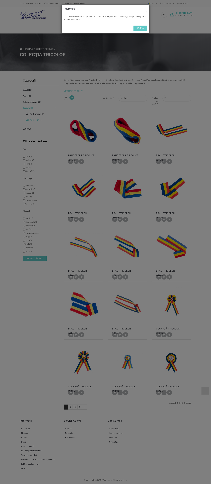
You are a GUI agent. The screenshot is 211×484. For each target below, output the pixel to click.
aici (79, 19)
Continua (140, 28)
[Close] (146, 11)
